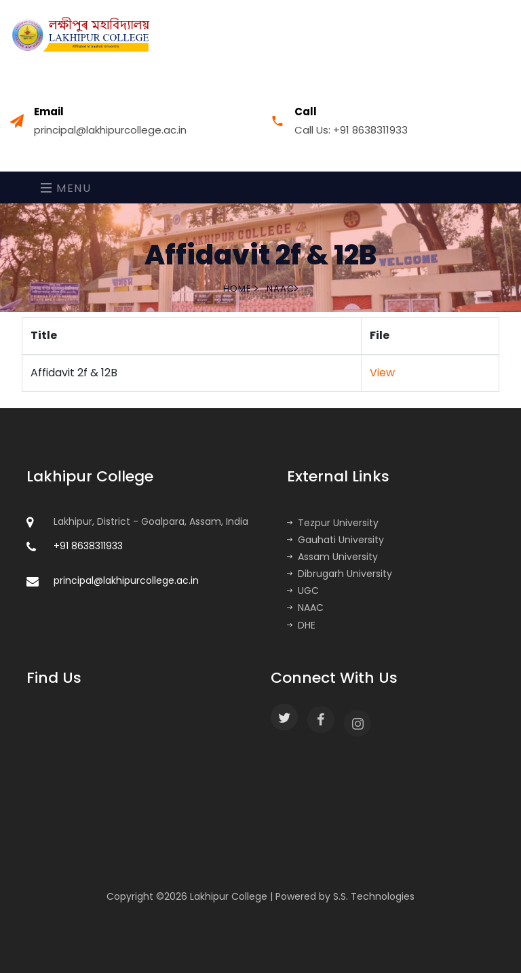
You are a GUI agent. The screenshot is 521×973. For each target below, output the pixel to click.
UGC (303, 590)
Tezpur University (333, 523)
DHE (301, 625)
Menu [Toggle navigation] (66, 188)
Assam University (332, 556)
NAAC (305, 607)
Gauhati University (335, 540)
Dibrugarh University (339, 573)
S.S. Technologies (373, 896)
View (382, 372)
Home (240, 288)
